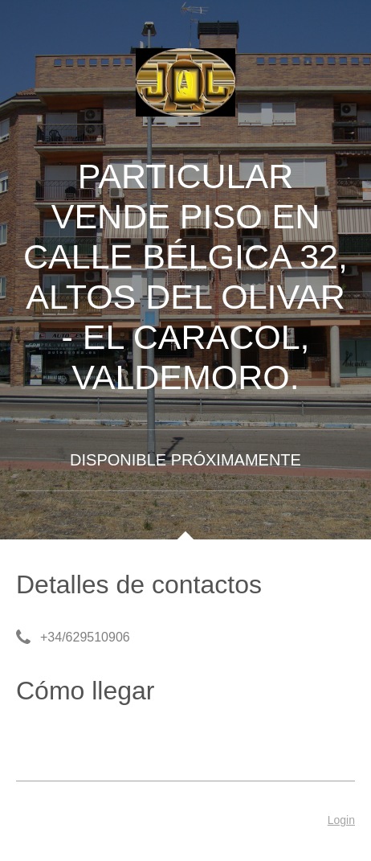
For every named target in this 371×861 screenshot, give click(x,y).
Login (341, 820)
